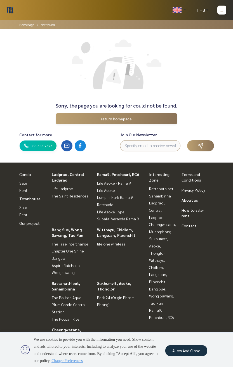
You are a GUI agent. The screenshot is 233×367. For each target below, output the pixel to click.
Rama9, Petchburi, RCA (118, 174)
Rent (23, 190)
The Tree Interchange (70, 243)
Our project (29, 223)
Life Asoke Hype (110, 211)
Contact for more (35, 134)
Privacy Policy (193, 189)
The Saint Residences (70, 195)
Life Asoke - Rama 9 (114, 182)
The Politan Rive (65, 318)
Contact (189, 225)
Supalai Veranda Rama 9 (118, 218)
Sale (23, 182)
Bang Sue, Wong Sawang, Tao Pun (161, 296)
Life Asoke (106, 190)
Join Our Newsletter (138, 134)
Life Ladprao (62, 188)
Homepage (26, 24)
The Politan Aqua (66, 297)
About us (190, 199)
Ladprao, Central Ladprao (157, 210)
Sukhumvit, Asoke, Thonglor (158, 245)
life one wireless (111, 243)
